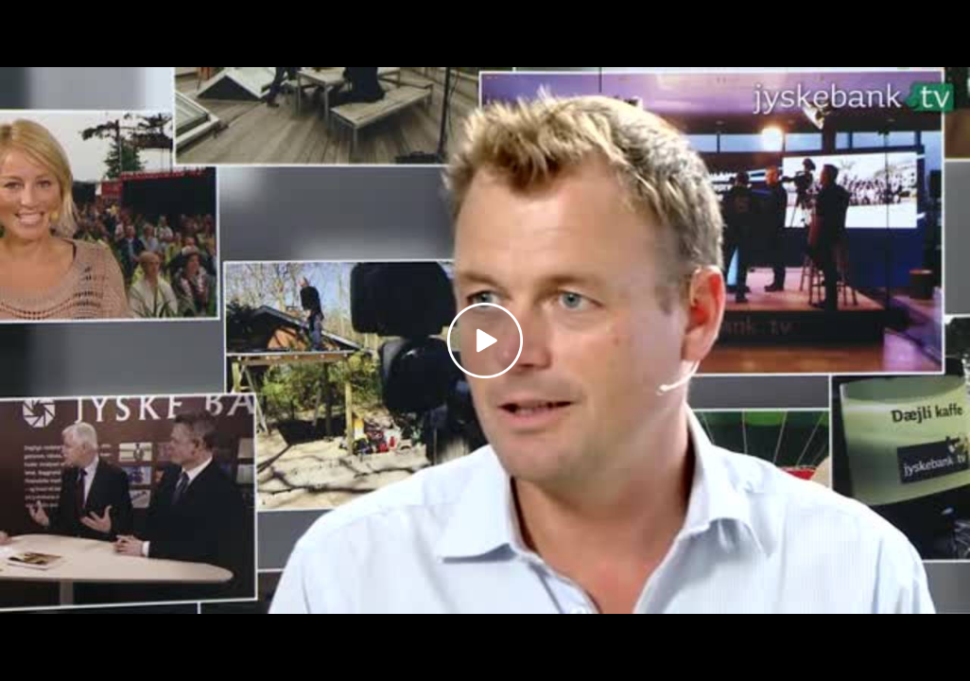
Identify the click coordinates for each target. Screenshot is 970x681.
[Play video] (485, 340)
